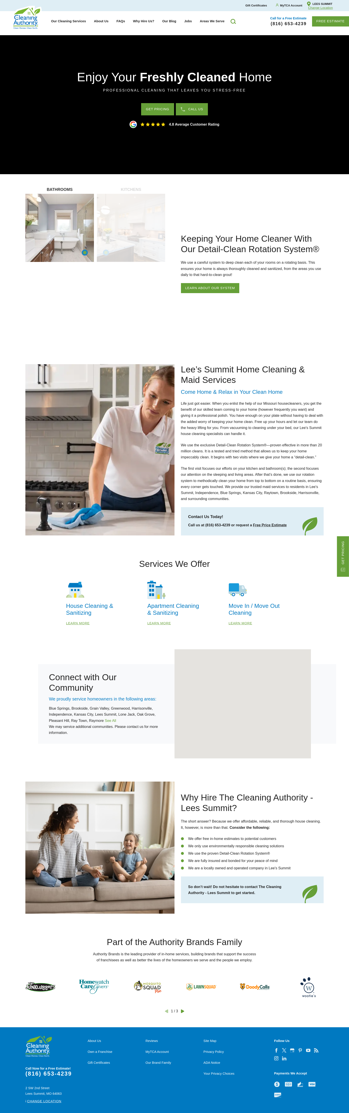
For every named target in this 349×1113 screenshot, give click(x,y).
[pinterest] (300, 1050)
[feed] (316, 1050)
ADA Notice (211, 1062)
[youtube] (308, 1050)
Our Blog (169, 21)
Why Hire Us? (143, 21)
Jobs (188, 21)
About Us (101, 21)
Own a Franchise (100, 1052)
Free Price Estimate (270, 525)
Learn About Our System (210, 288)
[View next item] (182, 1011)
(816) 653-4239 (48, 1073)
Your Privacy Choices (218, 1073)
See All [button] (110, 721)
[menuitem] (68, 21)
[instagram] (276, 1058)
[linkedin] (284, 1058)
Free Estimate (330, 21)
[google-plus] (292, 1050)
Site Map (209, 1041)
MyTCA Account (157, 1052)
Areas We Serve (212, 21)
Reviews (152, 1041)
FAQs (120, 21)
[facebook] (276, 1050)
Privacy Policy (213, 1052)
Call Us (192, 109)
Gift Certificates (99, 1062)
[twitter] (284, 1050)
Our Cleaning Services (68, 21)
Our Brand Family (158, 1062)
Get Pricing (343, 556)
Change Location (320, 8)
